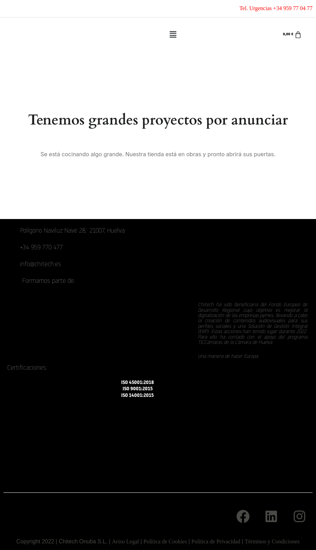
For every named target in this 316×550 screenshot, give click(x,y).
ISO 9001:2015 (138, 389)
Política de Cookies (165, 541)
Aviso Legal (125, 541)
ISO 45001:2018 (137, 383)
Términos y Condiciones (272, 541)
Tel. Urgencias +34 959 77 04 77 (276, 8)
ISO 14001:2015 (137, 395)
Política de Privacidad (215, 541)
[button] (173, 34)
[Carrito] (292, 34)
